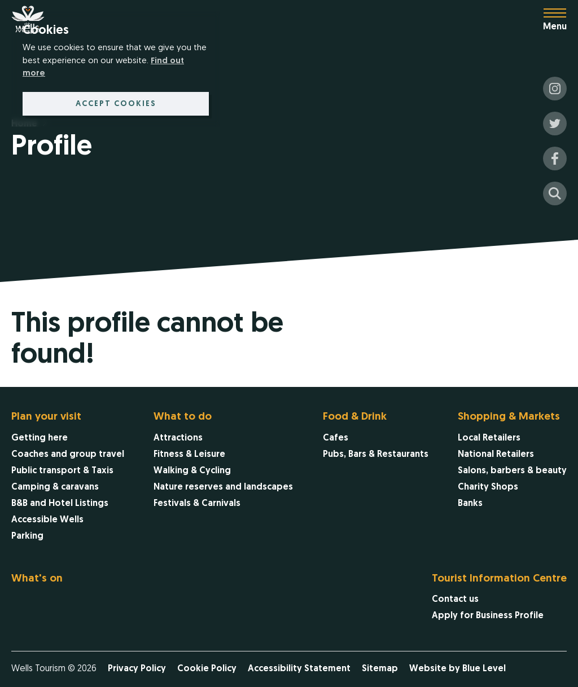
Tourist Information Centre (499, 579)
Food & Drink (355, 417)
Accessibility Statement (299, 668)
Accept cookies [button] (116, 104)
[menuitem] (67, 477)
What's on (37, 579)
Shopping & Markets (509, 417)
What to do (183, 417)
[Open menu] (560, 19)
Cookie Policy (207, 668)
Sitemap (380, 668)
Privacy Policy (137, 668)
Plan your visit (46, 417)
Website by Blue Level (457, 668)
